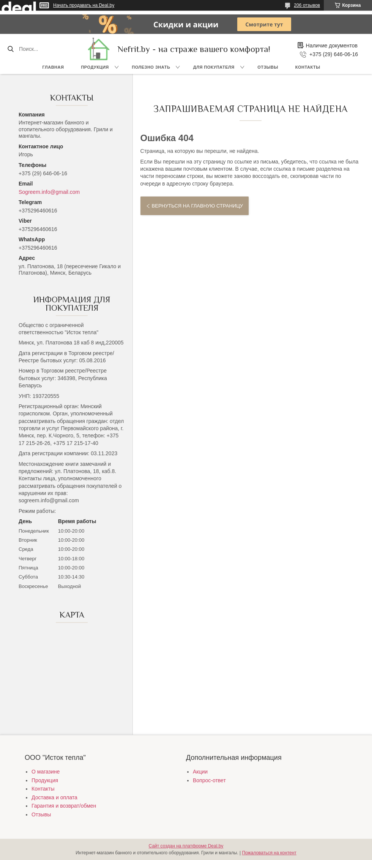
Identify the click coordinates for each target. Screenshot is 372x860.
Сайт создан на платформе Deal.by (186, 846)
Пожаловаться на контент (269, 852)
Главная (53, 67)
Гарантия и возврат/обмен (64, 806)
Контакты (307, 67)
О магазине (46, 772)
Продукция (95, 67)
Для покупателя (214, 67)
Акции (200, 772)
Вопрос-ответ (209, 780)
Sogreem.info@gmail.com (49, 192)
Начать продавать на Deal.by (83, 5)
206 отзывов (307, 5)
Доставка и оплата (54, 797)
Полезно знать (151, 67)
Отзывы (267, 67)
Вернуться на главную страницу (197, 206)
